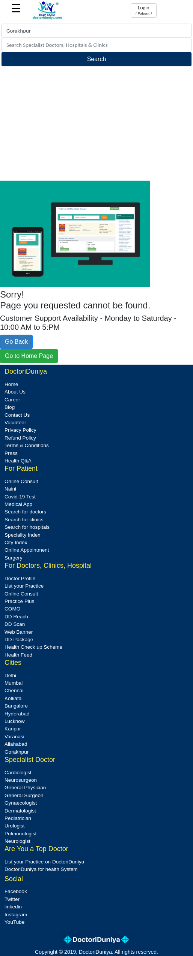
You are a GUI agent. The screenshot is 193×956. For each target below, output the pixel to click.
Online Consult (21, 481)
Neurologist (17, 841)
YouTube (14, 922)
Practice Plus (19, 601)
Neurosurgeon (21, 780)
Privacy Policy (20, 430)
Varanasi (14, 736)
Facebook (16, 891)
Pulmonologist (20, 833)
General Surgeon (24, 795)
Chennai (14, 690)
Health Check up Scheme (33, 647)
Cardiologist (18, 772)
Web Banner (19, 632)
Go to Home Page (29, 356)
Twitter (12, 899)
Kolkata (13, 698)
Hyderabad (17, 714)
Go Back (16, 341)
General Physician (25, 787)
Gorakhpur (17, 752)
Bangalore (16, 706)
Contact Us (17, 415)
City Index (16, 542)
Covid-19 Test (20, 497)
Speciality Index (22, 535)
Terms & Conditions (27, 445)
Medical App (18, 504)
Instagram (16, 914)
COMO (12, 609)
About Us (15, 392)
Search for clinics (24, 519)
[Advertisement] (96, 124)
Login (144, 10)
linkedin (13, 907)
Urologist (15, 826)
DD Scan (15, 624)
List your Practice (24, 586)
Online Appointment (27, 550)
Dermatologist (20, 811)
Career (12, 399)
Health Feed (18, 655)
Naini (10, 489)
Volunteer (15, 422)
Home (11, 384)
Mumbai (14, 683)
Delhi (10, 675)
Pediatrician (18, 818)
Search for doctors (25, 512)
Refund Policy (20, 438)
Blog (10, 407)
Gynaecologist (21, 803)
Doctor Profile (20, 578)
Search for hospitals (27, 527)
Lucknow (15, 721)
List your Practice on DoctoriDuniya (44, 862)
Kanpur (13, 729)
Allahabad (16, 744)
